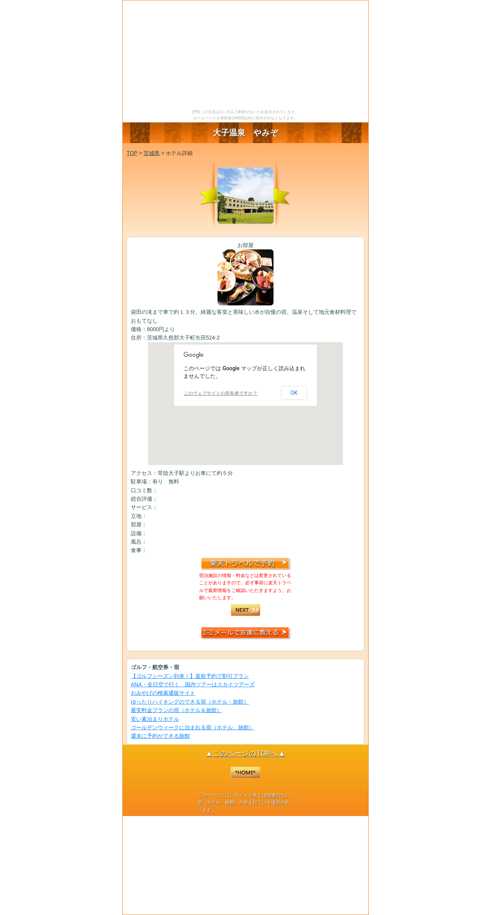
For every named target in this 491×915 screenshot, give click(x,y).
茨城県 (151, 153)
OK (293, 393)
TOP (132, 153)
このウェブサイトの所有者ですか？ (220, 393)
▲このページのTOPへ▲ (245, 753)
